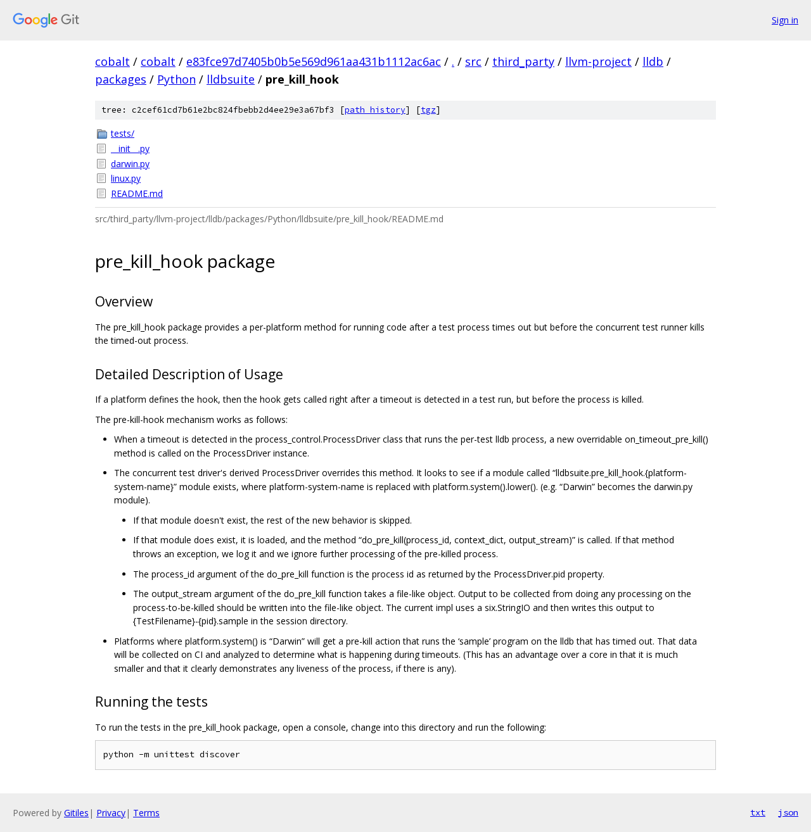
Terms (146, 813)
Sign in (785, 20)
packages (120, 79)
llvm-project (598, 61)
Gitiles (76, 813)
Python (176, 79)
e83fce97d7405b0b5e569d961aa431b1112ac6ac (313, 61)
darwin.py (130, 164)
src (473, 61)
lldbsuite (231, 79)
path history (375, 109)
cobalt (112, 61)
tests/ (122, 133)
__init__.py (130, 148)
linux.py (126, 178)
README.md (137, 193)
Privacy (110, 813)
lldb (652, 61)
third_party (523, 61)
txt (757, 812)
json (788, 812)
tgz (428, 109)
